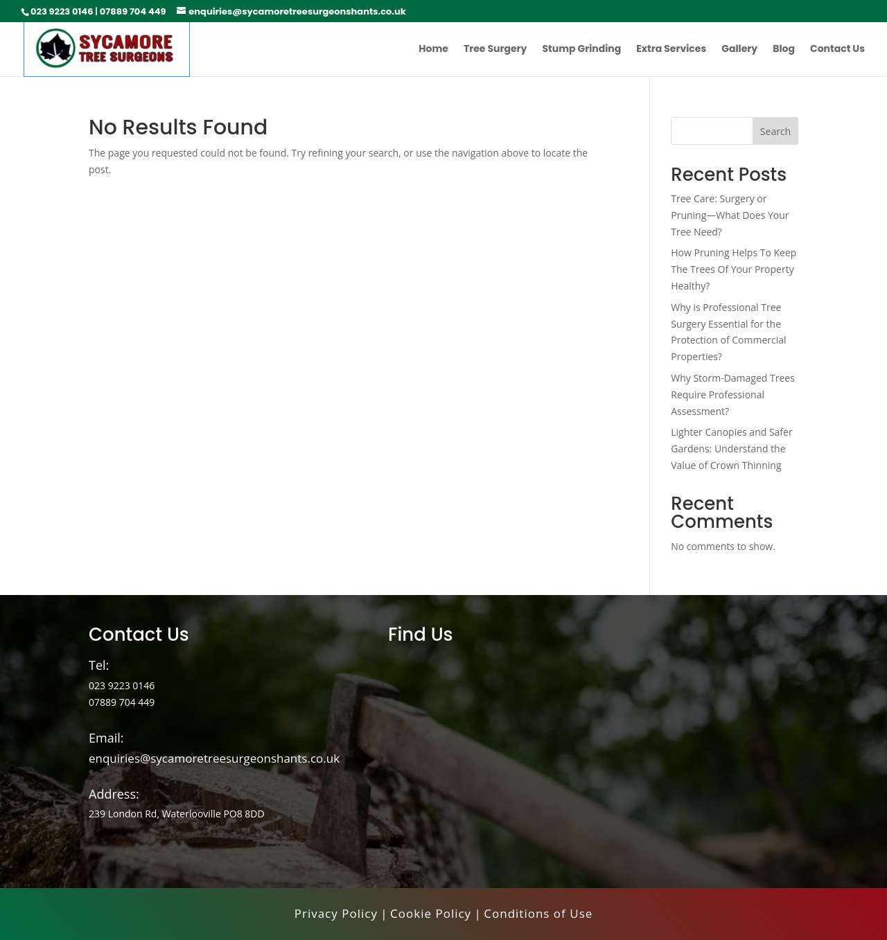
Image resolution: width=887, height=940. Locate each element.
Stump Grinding (581, 49)
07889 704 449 (133, 11)
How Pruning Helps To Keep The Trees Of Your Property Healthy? (733, 269)
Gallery (739, 49)
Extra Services (671, 49)
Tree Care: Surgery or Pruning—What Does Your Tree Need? (730, 215)
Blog (784, 49)
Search (775, 131)
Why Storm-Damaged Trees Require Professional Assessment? (733, 394)
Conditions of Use (538, 913)
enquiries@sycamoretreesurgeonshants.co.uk (214, 758)
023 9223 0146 (61, 11)
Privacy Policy (336, 913)
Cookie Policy (430, 913)
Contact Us (837, 49)
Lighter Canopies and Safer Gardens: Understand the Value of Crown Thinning (731, 448)
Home (433, 49)
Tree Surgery (495, 49)
